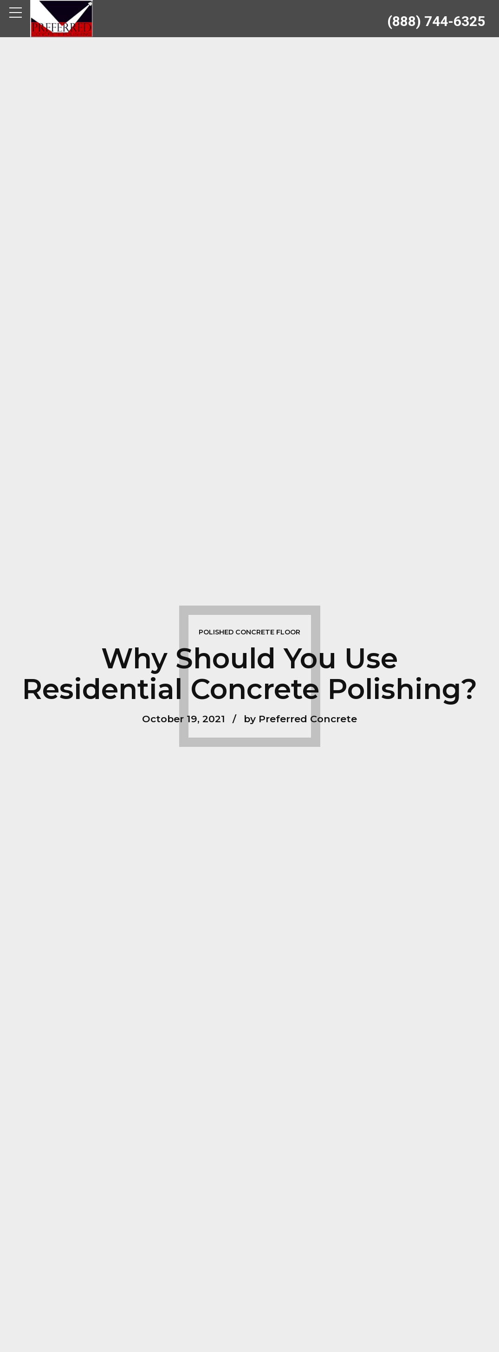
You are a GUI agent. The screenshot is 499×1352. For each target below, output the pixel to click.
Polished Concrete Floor (249, 632)
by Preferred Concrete (300, 719)
